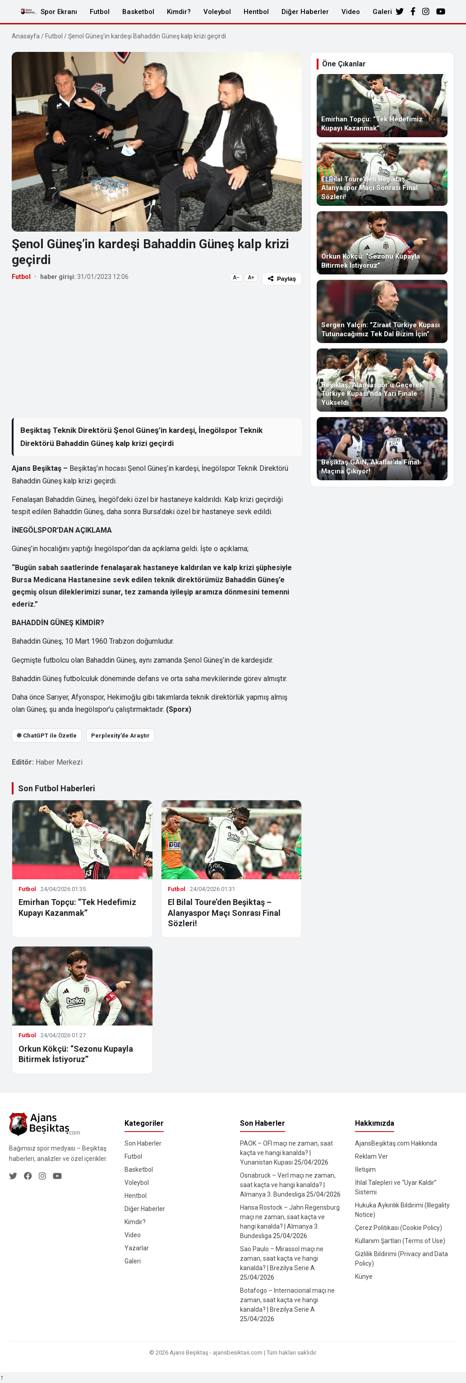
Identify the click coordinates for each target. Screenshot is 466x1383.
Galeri (382, 12)
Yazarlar (137, 1248)
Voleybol (217, 12)
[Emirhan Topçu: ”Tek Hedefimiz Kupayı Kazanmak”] (382, 105)
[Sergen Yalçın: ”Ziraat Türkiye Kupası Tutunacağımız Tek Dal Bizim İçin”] (382, 311)
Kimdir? (179, 12)
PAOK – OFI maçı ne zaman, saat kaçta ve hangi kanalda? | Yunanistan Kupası (286, 1153)
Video (350, 12)
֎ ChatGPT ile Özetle (47, 735)
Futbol (100, 12)
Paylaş (282, 278)
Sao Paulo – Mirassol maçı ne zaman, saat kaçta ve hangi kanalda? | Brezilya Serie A (281, 1258)
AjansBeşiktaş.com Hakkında (396, 1143)
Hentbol (256, 12)
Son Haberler (143, 1143)
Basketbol (138, 12)
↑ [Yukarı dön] (2, 1377)
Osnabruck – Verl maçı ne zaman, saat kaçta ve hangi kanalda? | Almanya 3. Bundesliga (288, 1185)
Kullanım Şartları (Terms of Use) (400, 1240)
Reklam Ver (371, 1156)
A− (236, 277)
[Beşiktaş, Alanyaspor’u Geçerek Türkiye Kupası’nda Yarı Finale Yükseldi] (382, 380)
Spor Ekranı (59, 12)
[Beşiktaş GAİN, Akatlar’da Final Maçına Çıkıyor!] (382, 448)
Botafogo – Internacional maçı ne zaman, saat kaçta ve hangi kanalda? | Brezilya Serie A (287, 1300)
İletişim (365, 1169)
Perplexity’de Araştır (120, 735)
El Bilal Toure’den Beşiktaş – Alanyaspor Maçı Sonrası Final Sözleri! (224, 912)
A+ (251, 277)
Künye (364, 1276)
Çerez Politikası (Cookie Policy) (398, 1227)
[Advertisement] (157, 351)
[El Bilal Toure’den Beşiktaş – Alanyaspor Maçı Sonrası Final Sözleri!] (382, 174)
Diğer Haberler (305, 12)
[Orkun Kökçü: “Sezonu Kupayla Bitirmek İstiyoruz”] (382, 242)
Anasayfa (26, 36)
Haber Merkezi (59, 762)
